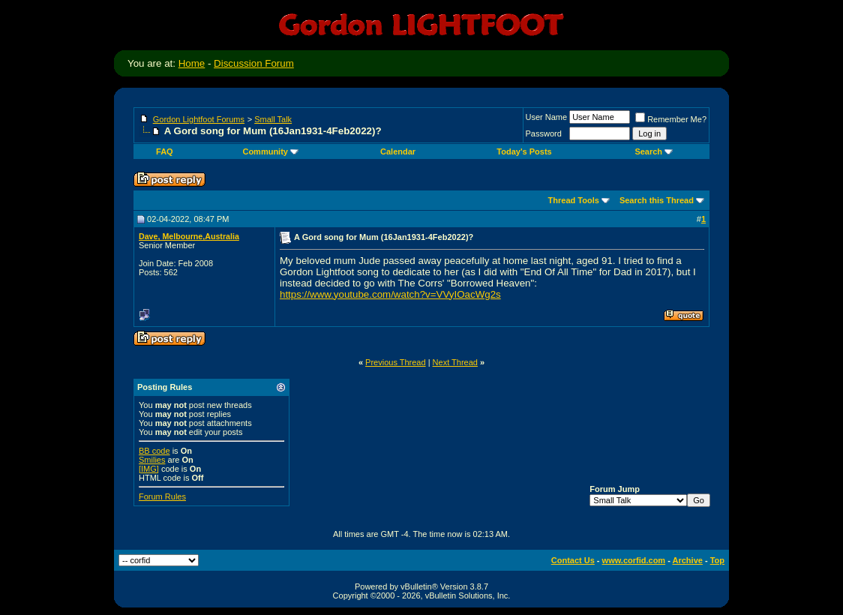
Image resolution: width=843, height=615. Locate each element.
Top (717, 560)
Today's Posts (523, 151)
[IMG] (149, 468)
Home (192, 63)
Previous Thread (395, 362)
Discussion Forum (254, 63)
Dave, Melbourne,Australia (189, 236)
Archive (688, 560)
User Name (547, 117)
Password (544, 133)
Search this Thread (657, 200)
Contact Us (573, 560)
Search (653, 151)
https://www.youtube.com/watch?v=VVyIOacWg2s (390, 294)
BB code (154, 450)
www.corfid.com (634, 560)
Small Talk (273, 119)
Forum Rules (162, 496)
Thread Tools (573, 200)
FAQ (164, 151)
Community (270, 151)
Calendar (398, 151)
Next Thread (455, 362)
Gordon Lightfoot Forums (198, 119)
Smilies (152, 459)
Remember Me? (670, 119)
